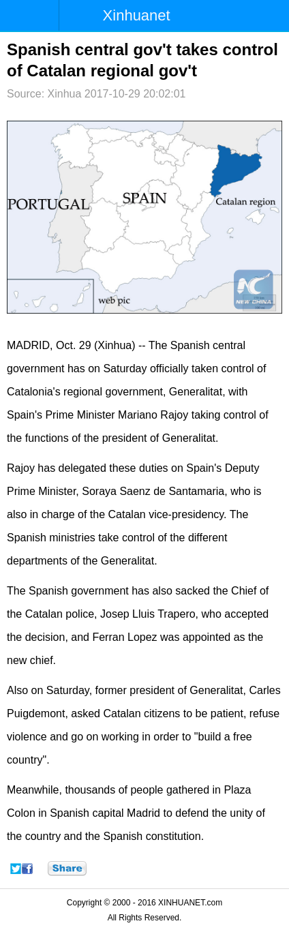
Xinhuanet (136, 15)
